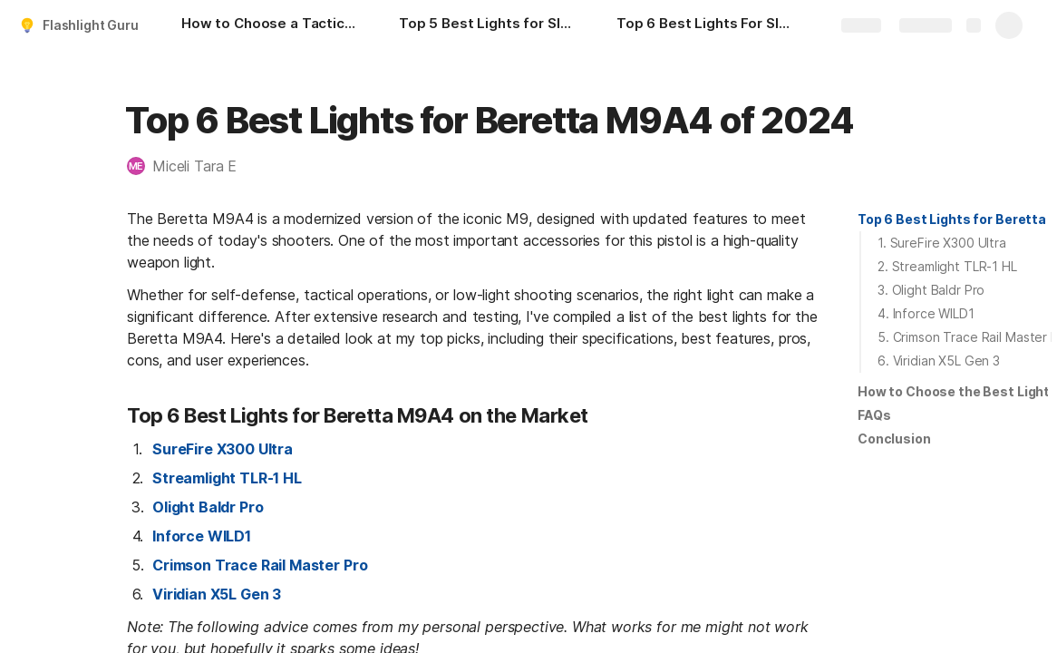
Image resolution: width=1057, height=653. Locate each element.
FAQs (874, 415)
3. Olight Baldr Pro (931, 289)
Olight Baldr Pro (207, 507)
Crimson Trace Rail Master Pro (259, 565)
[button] (190, 166)
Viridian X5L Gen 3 (216, 594)
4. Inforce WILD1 (926, 313)
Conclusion (894, 438)
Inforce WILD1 (201, 536)
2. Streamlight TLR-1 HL (947, 266)
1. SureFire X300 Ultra (942, 242)
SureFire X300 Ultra (222, 449)
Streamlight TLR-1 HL (227, 478)
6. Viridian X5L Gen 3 (939, 360)
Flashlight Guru (91, 25)
